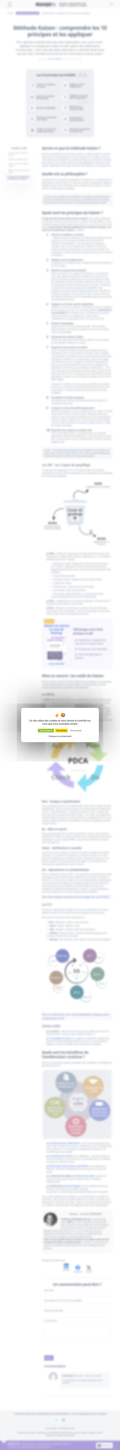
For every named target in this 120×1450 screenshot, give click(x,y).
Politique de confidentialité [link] (60, 736)
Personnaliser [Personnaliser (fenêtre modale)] (76, 730)
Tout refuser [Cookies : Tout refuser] (61, 730)
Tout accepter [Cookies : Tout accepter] (46, 730)
